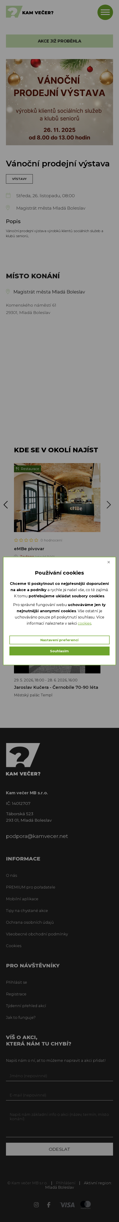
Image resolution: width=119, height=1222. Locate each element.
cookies (84, 623)
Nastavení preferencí (59, 640)
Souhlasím (59, 651)
